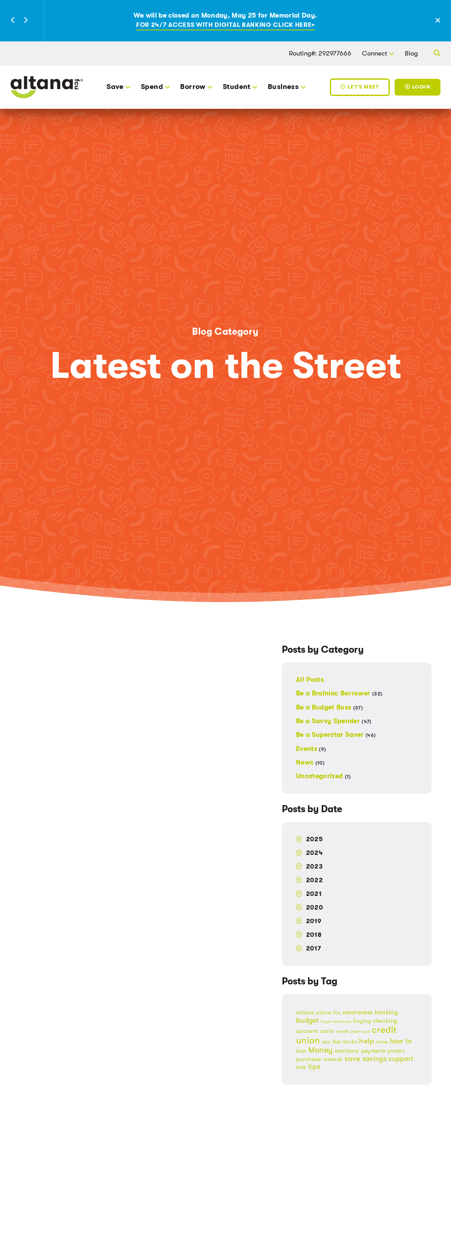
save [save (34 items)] (352, 1058)
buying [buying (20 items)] (362, 1021)
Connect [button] (374, 53)
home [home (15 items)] (382, 1041)
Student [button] (237, 87)
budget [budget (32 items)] (307, 1020)
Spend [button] (152, 87)
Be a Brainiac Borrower (339, 693)
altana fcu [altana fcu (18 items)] (328, 1013)
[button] (13, 21)
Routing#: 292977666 (320, 53)
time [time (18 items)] (301, 1067)
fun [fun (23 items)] (337, 1041)
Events (311, 749)
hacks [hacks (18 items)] (350, 1042)
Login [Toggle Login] (417, 87)
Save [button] (115, 87)
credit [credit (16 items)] (342, 1031)
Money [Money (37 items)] (320, 1050)
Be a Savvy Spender (334, 721)
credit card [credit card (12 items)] (360, 1032)
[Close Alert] (442, 21)
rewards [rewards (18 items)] (332, 1059)
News (310, 762)
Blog (411, 53)
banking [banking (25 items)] (386, 1012)
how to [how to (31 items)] (401, 1041)
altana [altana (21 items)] (305, 1012)
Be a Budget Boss (329, 707)
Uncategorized (323, 776)
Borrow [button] (192, 87)
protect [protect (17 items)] (396, 1051)
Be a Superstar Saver (336, 735)
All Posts (310, 680)
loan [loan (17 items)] (301, 1051)
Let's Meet (359, 87)
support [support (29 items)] (401, 1059)
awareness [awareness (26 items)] (358, 1012)
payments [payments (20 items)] (373, 1051)
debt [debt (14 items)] (326, 1042)
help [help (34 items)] (366, 1041)
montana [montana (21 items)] (347, 1051)
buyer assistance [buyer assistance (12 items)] (336, 1022)
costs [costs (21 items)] (327, 1031)
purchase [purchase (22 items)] (309, 1059)
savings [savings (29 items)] (374, 1059)
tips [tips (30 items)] (314, 1067)
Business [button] (283, 87)
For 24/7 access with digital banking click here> (225, 25)
